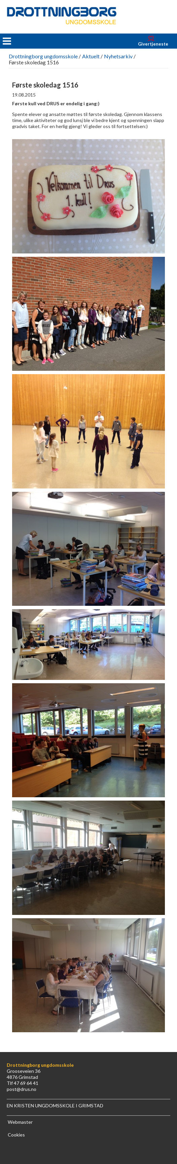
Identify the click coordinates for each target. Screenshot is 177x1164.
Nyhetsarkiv (118, 56)
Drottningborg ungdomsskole (43, 56)
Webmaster (20, 1122)
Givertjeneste (153, 44)
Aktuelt (91, 56)
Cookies (16, 1135)
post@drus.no (21, 1089)
